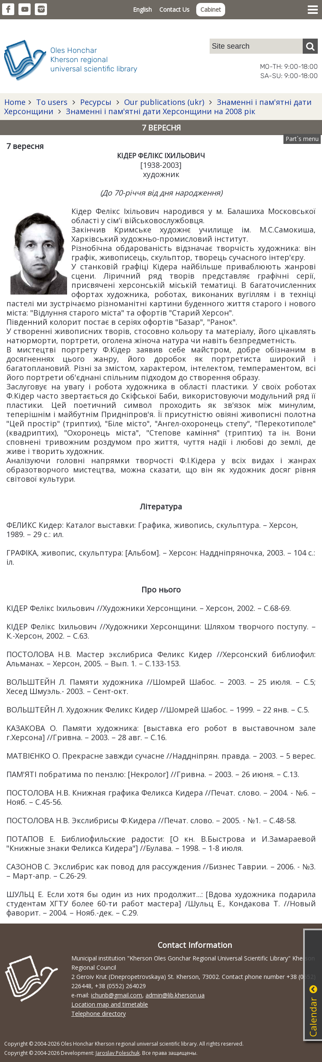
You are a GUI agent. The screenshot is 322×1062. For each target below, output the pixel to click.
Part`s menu (302, 139)
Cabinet (210, 9)
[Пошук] (310, 46)
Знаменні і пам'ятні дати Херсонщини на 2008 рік (159, 111)
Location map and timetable (109, 1004)
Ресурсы (96, 102)
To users (52, 102)
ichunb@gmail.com (116, 995)
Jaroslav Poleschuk (118, 1053)
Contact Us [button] (174, 9)
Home (15, 102)
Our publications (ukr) (164, 102)
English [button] (142, 9)
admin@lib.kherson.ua (175, 995)
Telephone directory (98, 1014)
